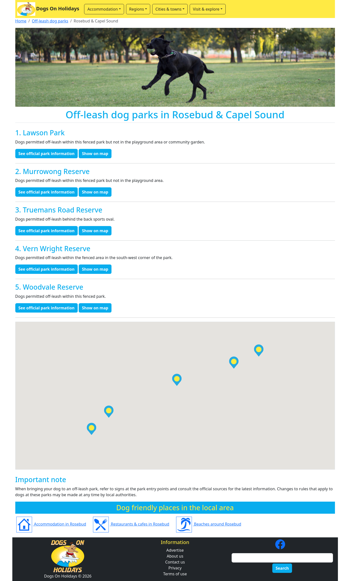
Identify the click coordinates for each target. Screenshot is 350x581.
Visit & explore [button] (206, 9)
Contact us (175, 562)
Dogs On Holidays (48, 9)
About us (175, 556)
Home (21, 21)
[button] (234, 362)
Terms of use (175, 574)
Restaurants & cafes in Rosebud (131, 524)
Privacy (175, 568)
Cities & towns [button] (168, 9)
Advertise (175, 550)
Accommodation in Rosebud (51, 524)
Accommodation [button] (102, 9)
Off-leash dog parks (50, 21)
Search (282, 568)
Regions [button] (136, 9)
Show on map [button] (95, 153)
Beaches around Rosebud (208, 524)
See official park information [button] (46, 153)
